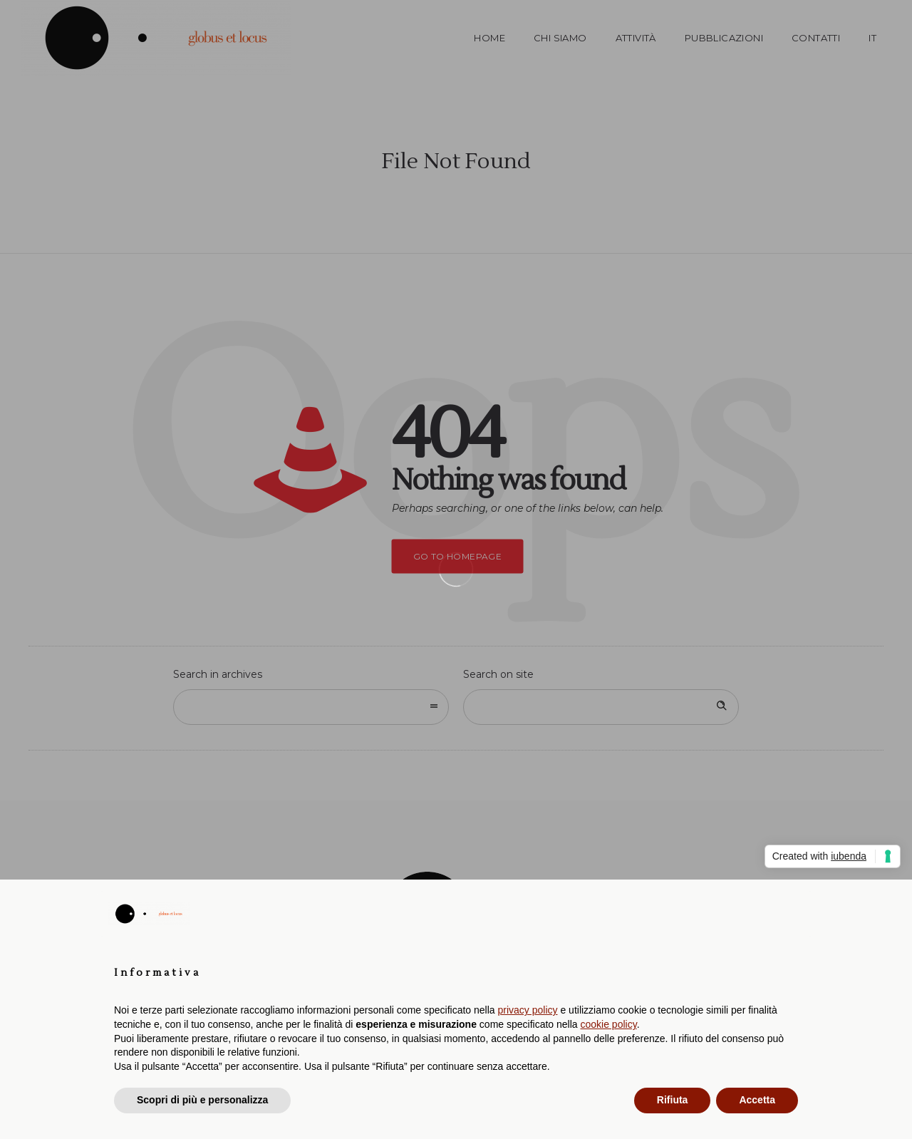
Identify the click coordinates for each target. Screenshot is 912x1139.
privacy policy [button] (528, 1010)
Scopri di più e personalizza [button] (202, 1100)
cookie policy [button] (609, 1024)
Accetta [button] (757, 1100)
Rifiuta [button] (672, 1100)
